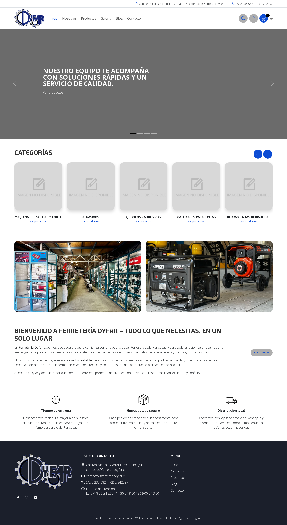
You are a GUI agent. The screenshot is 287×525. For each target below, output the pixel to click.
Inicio (54, 18)
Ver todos (261, 352)
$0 (266, 18)
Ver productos (38, 221)
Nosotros (69, 18)
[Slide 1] (133, 133)
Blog (119, 18)
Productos (88, 18)
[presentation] (258, 154)
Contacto (134, 18)
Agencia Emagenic (190, 518)
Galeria (106, 18)
